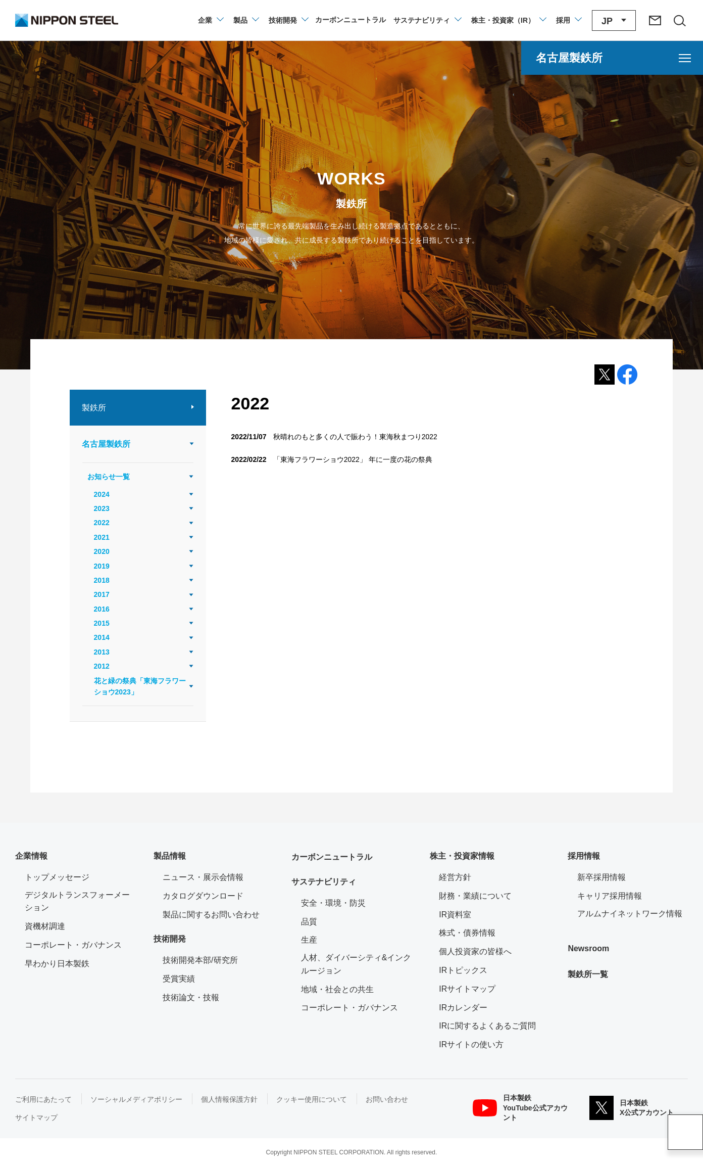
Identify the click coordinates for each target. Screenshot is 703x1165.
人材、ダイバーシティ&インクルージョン (356, 964)
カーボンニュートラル (331, 857)
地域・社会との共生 (337, 989)
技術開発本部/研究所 (200, 960)
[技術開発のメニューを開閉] (288, 20)
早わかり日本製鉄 (57, 963)
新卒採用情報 (601, 877)
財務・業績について (475, 896)
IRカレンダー (463, 1007)
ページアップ (685, 1132)
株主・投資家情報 (462, 856)
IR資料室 (455, 914)
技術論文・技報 (191, 997)
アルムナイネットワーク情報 (632, 912)
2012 (102, 666)
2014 (102, 637)
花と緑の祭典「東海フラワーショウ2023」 (140, 686)
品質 (309, 921)
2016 (102, 609)
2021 (102, 537)
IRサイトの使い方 (471, 1044)
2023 (102, 508)
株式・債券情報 (467, 932)
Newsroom (588, 948)
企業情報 (31, 856)
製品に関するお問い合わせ (211, 914)
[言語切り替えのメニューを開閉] (614, 20)
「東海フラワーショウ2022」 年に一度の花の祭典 (352, 459)
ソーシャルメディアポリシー (136, 1099)
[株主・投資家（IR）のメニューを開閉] (508, 20)
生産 (309, 940)
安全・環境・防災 (333, 903)
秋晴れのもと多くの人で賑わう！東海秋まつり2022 (355, 437)
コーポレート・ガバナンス (73, 945)
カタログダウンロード (203, 896)
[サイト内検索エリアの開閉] (679, 20)
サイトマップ (36, 1117)
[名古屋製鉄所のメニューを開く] (612, 58)
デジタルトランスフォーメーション (77, 901)
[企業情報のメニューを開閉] (210, 20)
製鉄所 (94, 407)
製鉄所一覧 (588, 974)
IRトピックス (463, 970)
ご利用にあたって (43, 1099)
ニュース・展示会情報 (203, 877)
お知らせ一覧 (108, 477)
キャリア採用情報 (609, 896)
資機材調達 (45, 926)
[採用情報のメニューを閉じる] (568, 20)
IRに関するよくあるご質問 (487, 1025)
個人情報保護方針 (229, 1099)
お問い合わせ (387, 1099)
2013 (102, 652)
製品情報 (170, 856)
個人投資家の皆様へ (475, 951)
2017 (102, 594)
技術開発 (170, 939)
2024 (102, 494)
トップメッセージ (57, 877)
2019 (102, 566)
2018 (102, 580)
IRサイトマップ (467, 989)
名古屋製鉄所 (106, 444)
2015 (102, 623)
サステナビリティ (323, 881)
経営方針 (455, 877)
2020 (102, 551)
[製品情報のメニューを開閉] (245, 20)
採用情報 (584, 856)
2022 (102, 523)
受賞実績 (179, 978)
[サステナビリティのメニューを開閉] (427, 20)
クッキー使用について (311, 1099)
